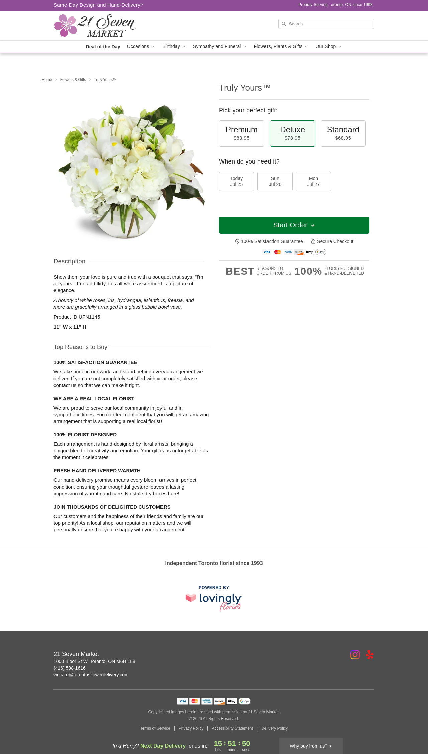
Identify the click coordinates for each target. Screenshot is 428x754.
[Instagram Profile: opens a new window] (355, 654)
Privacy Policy (191, 728)
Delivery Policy (274, 728)
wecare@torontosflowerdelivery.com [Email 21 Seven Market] (91, 674)
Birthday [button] (174, 46)
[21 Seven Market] (102, 26)
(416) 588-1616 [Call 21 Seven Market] (70, 668)
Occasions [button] (141, 46)
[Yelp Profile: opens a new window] (369, 654)
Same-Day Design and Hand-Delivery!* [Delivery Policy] (99, 5)
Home (47, 79)
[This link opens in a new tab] (214, 598)
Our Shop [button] (328, 46)
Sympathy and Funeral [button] (220, 46)
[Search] (326, 24)
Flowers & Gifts (73, 79)
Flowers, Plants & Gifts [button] (281, 46)
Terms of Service (155, 728)
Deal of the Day (103, 46)
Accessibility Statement (232, 728)
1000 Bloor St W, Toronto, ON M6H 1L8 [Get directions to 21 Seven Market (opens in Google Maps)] (94, 661)
